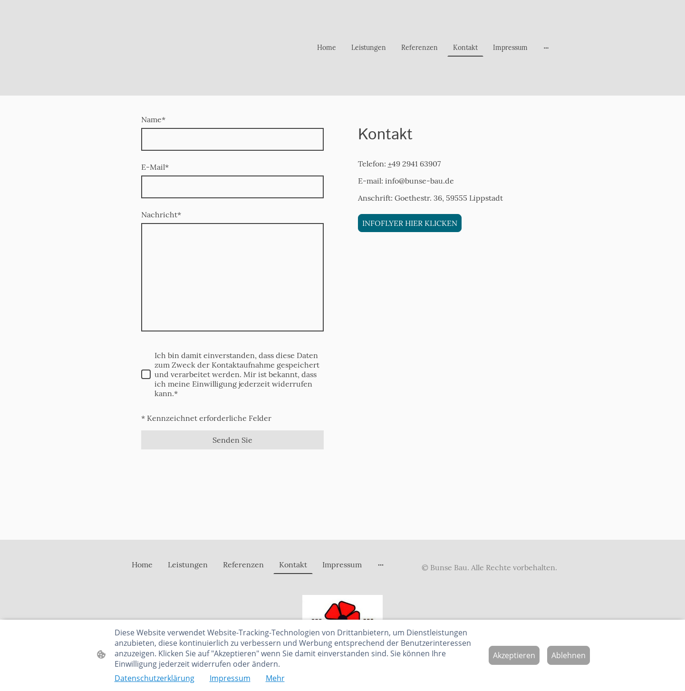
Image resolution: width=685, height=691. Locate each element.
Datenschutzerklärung (154, 678)
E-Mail (155, 167)
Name (153, 119)
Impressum (230, 678)
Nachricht (161, 214)
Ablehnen (568, 655)
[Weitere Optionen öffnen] (546, 47)
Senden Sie (232, 440)
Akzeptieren (514, 655)
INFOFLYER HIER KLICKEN (409, 223)
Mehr (275, 678)
